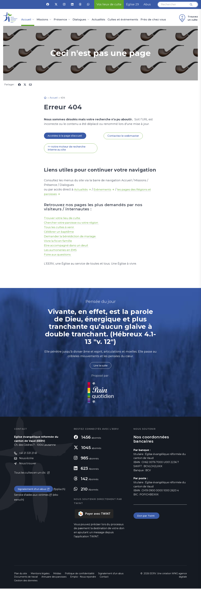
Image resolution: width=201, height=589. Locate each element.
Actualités (98, 19)
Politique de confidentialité (79, 574)
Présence (60, 19)
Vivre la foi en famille (59, 241)
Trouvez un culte (188, 18)
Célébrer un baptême (59, 232)
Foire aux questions (58, 255)
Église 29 (132, 4)
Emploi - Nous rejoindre (83, 577)
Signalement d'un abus (32, 489)
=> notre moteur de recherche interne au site (66, 148)
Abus (147, 4)
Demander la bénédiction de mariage (71, 236)
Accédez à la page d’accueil (65, 135)
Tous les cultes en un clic (30, 473)
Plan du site (20, 574)
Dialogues (79, 19)
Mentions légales (40, 574)
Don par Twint (146, 516)
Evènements (103, 190)
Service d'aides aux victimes (31, 495)
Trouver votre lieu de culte (63, 218)
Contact (104, 577)
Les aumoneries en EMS (61, 250)
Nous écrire (26, 459)
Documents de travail (26, 577)
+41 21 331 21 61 (28, 453)
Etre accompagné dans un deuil (67, 245)
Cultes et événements (123, 19)
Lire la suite (100, 365)
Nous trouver (27, 464)
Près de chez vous (153, 19)
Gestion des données (25, 581)
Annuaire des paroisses (53, 577)
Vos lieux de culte (109, 4)
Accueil (26, 19)
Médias (57, 574)
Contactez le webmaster (123, 135)
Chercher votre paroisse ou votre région (72, 223)
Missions (42, 19)
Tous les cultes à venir (60, 227)
